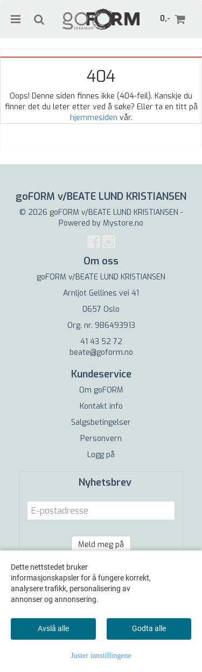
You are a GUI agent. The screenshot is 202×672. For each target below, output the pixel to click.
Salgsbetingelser (101, 422)
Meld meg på (101, 545)
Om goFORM (101, 390)
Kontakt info (101, 406)
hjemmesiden (93, 118)
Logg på (101, 455)
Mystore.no (123, 223)
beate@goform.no (101, 352)
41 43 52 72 (101, 342)
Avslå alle (53, 628)
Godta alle (149, 628)
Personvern (101, 438)
